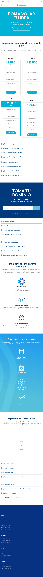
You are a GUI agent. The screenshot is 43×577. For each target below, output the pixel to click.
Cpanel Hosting (4, 532)
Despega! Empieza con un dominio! (21, 28)
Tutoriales (3, 558)
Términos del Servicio (6, 566)
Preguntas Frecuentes (6, 555)
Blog (2, 553)
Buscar (36, 208)
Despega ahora (11, 92)
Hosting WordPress (5, 527)
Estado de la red (4, 564)
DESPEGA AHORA (32, 92)
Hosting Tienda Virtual (6, 530)
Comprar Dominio (5, 538)
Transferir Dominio (5, 540)
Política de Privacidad (6, 568)
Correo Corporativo (5, 545)
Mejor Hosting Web (5, 525)
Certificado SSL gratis (6, 542)
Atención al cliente (5, 551)
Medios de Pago (4, 570)
